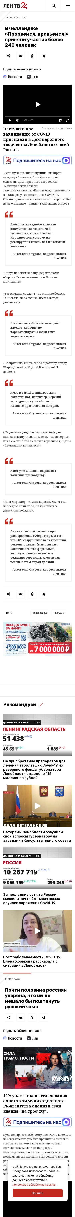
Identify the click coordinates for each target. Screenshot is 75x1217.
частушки (59, 612)
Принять (37, 1193)
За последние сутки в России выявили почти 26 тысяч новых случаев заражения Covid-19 (31, 899)
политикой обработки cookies (34, 1184)
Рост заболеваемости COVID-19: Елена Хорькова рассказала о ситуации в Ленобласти (32, 961)
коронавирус (40, 612)
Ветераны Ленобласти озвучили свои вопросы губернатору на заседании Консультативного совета (37, 836)
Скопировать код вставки (57, 128)
